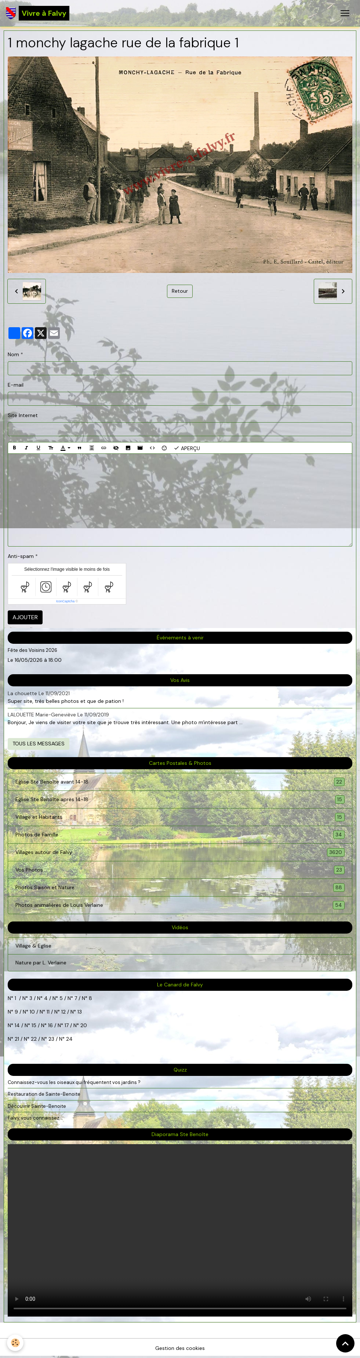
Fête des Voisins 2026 (32, 650)
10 (31, 1011)
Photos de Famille (180, 835)
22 (33, 1039)
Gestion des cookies (180, 1348)
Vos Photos (180, 870)
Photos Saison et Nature (180, 887)
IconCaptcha (65, 601)
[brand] (37, 13)
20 (83, 1025)
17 (67, 1025)
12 (64, 1011)
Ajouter (25, 617)
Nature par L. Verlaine (40, 962)
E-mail (15, 385)
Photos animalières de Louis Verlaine (180, 905)
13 (79, 1011)
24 (69, 1039)
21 (18, 1039)
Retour (180, 291)
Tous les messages (38, 743)
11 (47, 1011)
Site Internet (23, 415)
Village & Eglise (33, 945)
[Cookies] (15, 1343)
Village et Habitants (180, 817)
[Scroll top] (345, 1343)
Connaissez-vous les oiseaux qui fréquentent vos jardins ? (74, 1082)
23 (51, 1039)
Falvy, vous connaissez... (35, 1118)
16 (50, 1025)
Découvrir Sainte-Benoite (37, 1106)
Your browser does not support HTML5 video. (180, 1230)
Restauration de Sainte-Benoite (44, 1094)
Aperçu (187, 448)
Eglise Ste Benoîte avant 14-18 (180, 782)
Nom (13, 354)
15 (34, 1025)
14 (17, 1025)
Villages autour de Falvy (180, 852)
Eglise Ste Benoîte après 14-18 (180, 799)
